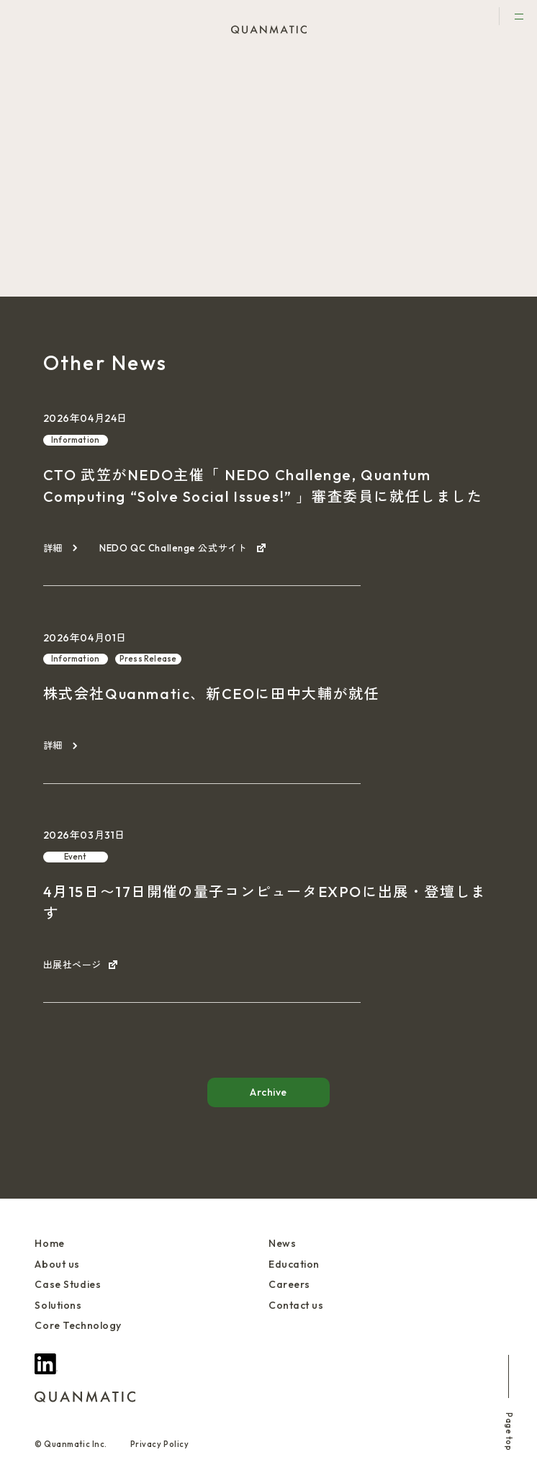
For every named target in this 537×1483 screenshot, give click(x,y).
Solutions (58, 1305)
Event (68, 102)
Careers (289, 1284)
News (282, 1243)
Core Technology (78, 1325)
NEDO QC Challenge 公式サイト (174, 548)
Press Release (148, 659)
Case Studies (68, 1284)
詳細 (53, 548)
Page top (509, 1403)
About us (57, 1264)
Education (294, 1264)
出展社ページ (72, 964)
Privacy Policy (159, 1444)
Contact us (296, 1305)
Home (49, 1243)
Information (75, 440)
